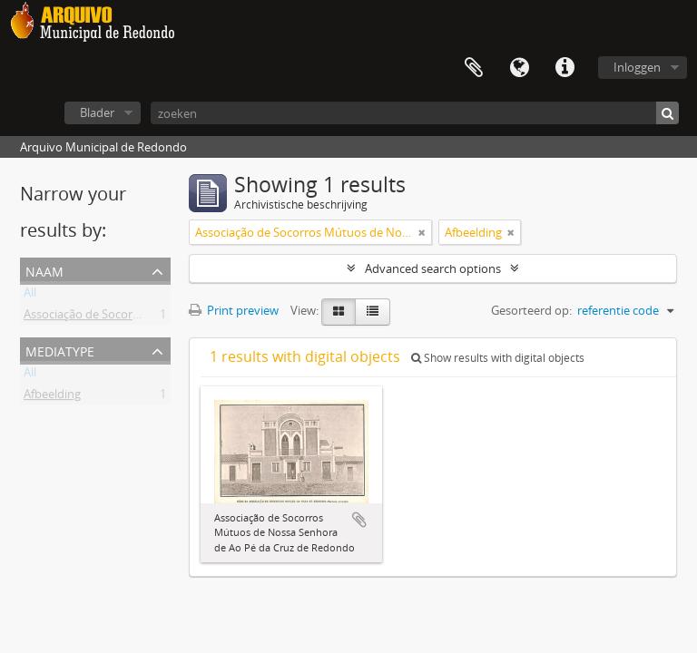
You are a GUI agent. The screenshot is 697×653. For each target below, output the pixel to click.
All (30, 296)
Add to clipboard (359, 520)
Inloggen (637, 67)
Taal (519, 68)
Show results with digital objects (497, 357)
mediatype (59, 349)
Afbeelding (52, 397)
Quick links (564, 68)
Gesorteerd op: (531, 310)
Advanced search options (433, 268)
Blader (97, 112)
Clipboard (473, 68)
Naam (44, 270)
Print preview (234, 310)
